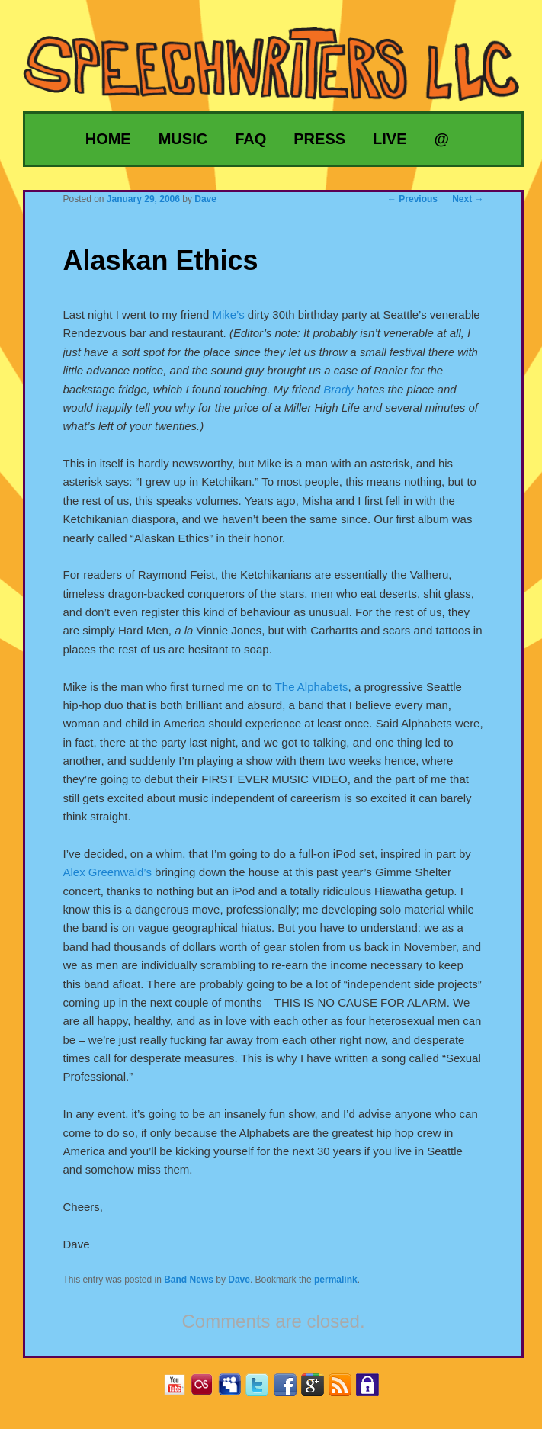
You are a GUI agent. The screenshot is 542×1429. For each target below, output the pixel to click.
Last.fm (208, 1389)
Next (467, 199)
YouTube (180, 1389)
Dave (239, 1279)
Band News (188, 1279)
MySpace (235, 1389)
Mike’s (228, 314)
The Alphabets (311, 686)
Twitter (262, 1389)
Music (183, 138)
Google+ (318, 1389)
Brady (338, 389)
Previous (412, 199)
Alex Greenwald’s (107, 871)
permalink (336, 1279)
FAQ (250, 138)
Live (389, 138)
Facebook (291, 1389)
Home (108, 138)
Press (319, 138)
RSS (346, 1389)
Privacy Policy (373, 1389)
